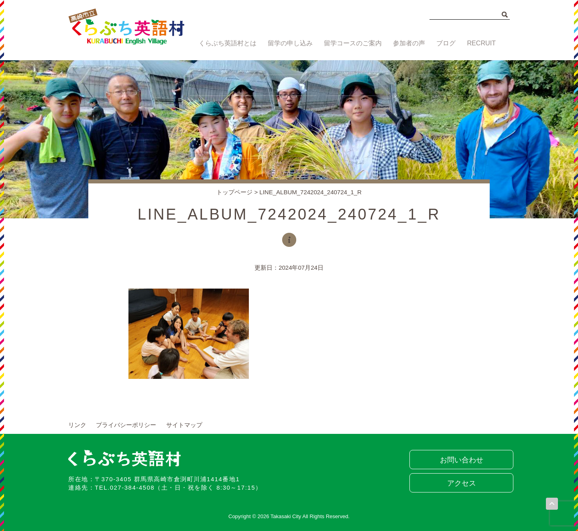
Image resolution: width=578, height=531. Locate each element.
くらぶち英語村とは (226, 43)
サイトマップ (184, 424)
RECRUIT (482, 43)
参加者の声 (407, 43)
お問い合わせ (459, 460)
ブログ (446, 43)
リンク (77, 424)
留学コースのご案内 (351, 43)
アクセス (459, 483)
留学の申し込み (288, 43)
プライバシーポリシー (126, 424)
